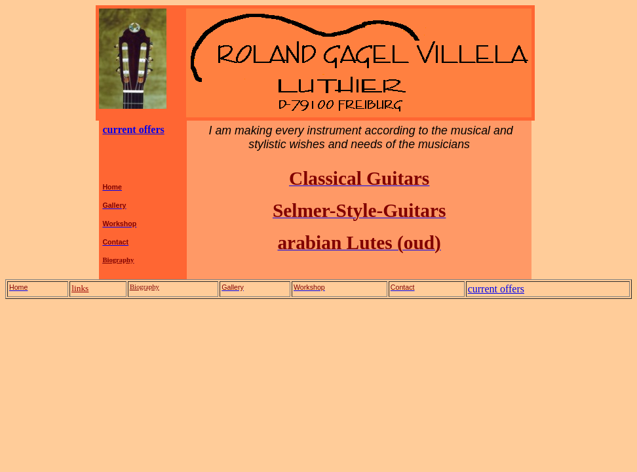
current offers (133, 129)
